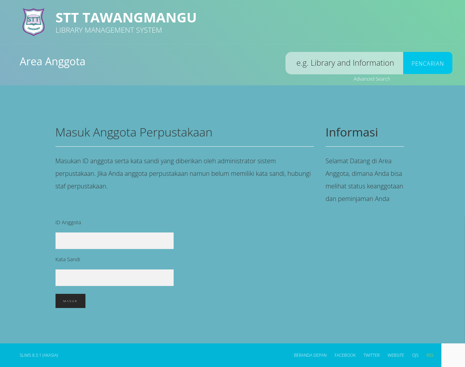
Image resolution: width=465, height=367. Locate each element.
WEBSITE (395, 355)
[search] (344, 63)
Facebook (345, 355)
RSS (430, 355)
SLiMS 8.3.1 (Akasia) (39, 355)
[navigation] (453, 355)
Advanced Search (372, 79)
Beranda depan (310, 355)
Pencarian (427, 63)
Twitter (371, 355)
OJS (415, 355)
